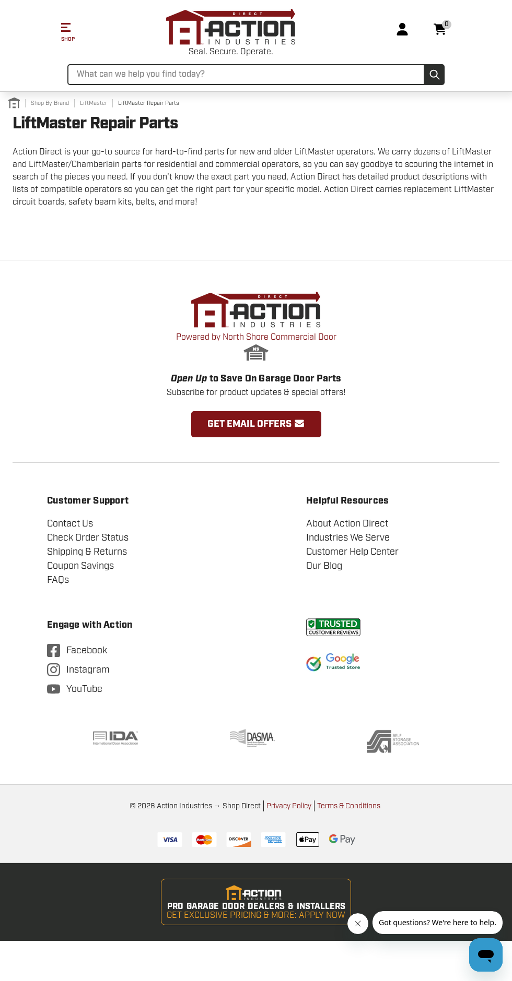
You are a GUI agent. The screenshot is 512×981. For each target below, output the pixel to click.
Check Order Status (88, 537)
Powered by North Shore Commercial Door (256, 347)
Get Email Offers (256, 424)
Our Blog (324, 565)
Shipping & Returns (87, 551)
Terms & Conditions (348, 805)
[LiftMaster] (93, 103)
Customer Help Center (352, 551)
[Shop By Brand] (50, 103)
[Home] (14, 103)
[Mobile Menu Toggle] (61, 29)
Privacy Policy (288, 805)
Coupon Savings (80, 565)
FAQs (58, 579)
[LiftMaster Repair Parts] (148, 103)
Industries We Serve (348, 537)
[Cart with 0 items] (440, 29)
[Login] (402, 29)
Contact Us (70, 523)
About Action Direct (347, 523)
